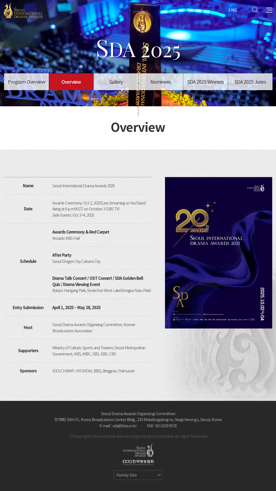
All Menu (269, 9)
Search (255, 9)
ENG (233, 9)
